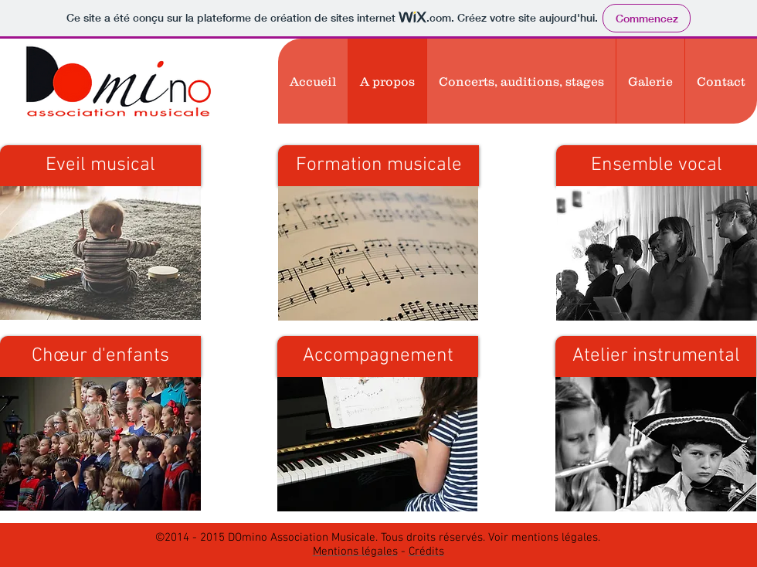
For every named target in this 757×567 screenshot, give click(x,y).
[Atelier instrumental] (655, 356)
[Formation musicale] (378, 165)
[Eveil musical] (100, 165)
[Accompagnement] (377, 356)
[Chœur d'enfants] (100, 356)
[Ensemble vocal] (656, 165)
